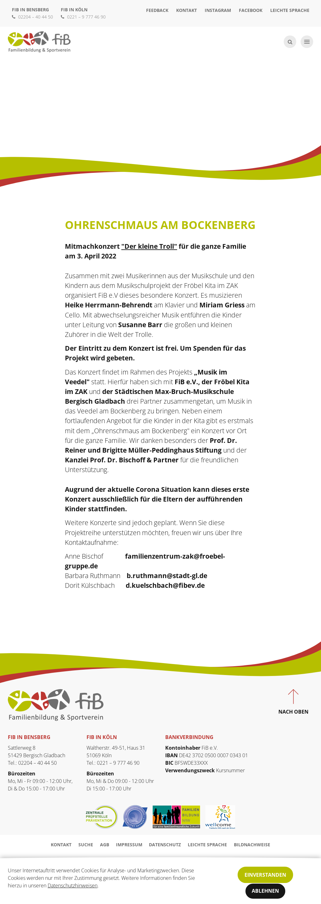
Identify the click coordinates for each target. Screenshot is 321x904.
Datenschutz (165, 845)
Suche (85, 845)
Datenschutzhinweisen (72, 885)
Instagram (218, 10)
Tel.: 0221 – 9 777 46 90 (113, 762)
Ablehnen (265, 891)
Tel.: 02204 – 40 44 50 (32, 762)
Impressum (129, 845)
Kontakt (186, 10)
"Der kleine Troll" (149, 246)
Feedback (157, 10)
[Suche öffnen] (290, 41)
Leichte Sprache (289, 10)
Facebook (250, 10)
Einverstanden (265, 874)
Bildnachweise (252, 845)
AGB (104, 845)
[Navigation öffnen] (307, 41)
